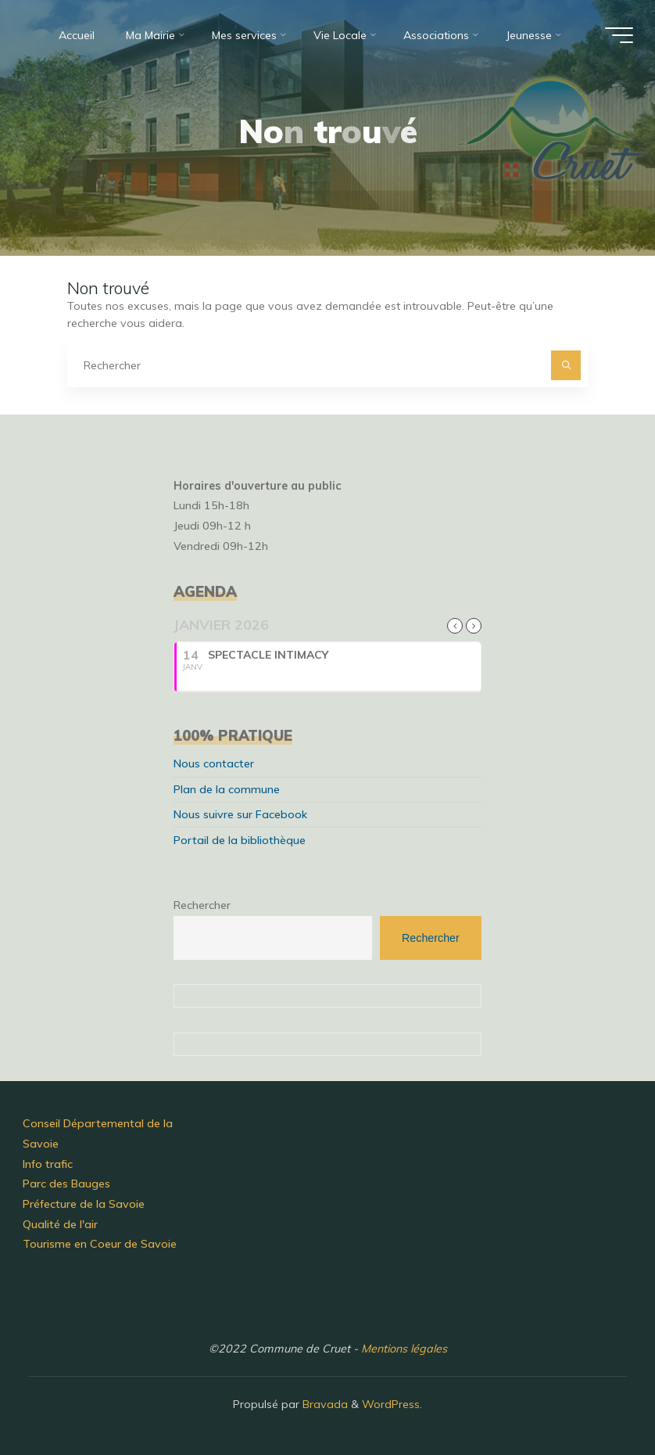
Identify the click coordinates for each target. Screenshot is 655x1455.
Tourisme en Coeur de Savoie (100, 1244)
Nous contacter (214, 763)
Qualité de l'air (60, 1224)
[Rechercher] (565, 364)
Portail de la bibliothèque (240, 840)
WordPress (391, 1404)
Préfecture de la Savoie (84, 1204)
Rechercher (202, 905)
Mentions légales (404, 1349)
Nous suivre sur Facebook (240, 814)
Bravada (323, 1404)
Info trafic (48, 1164)
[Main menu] (619, 35)
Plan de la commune (227, 789)
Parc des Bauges (66, 1184)
